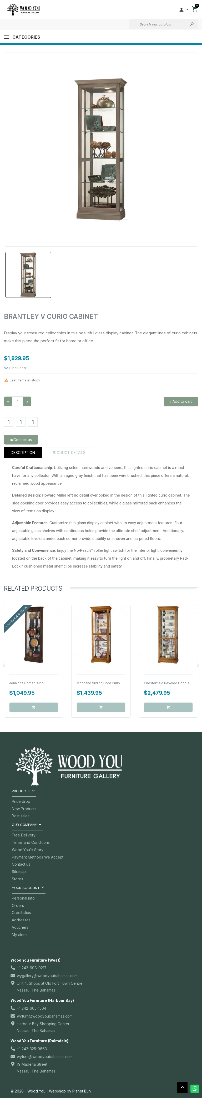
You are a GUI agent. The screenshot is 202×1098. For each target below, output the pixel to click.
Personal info (23, 898)
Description (23, 452)
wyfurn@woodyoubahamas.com (45, 1016)
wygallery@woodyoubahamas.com (47, 975)
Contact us (21, 864)
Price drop (21, 801)
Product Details (68, 452)
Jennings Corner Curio (26, 683)
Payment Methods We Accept (37, 857)
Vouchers (20, 927)
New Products (24, 808)
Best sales (20, 816)
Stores (17, 879)
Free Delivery (24, 835)
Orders (18, 905)
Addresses (21, 920)
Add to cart (181, 401)
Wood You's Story (27, 849)
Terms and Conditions (31, 842)
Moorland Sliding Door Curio (98, 683)
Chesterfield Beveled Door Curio (169, 683)
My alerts (20, 934)
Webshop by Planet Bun (70, 1091)
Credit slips (21, 912)
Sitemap (19, 871)
